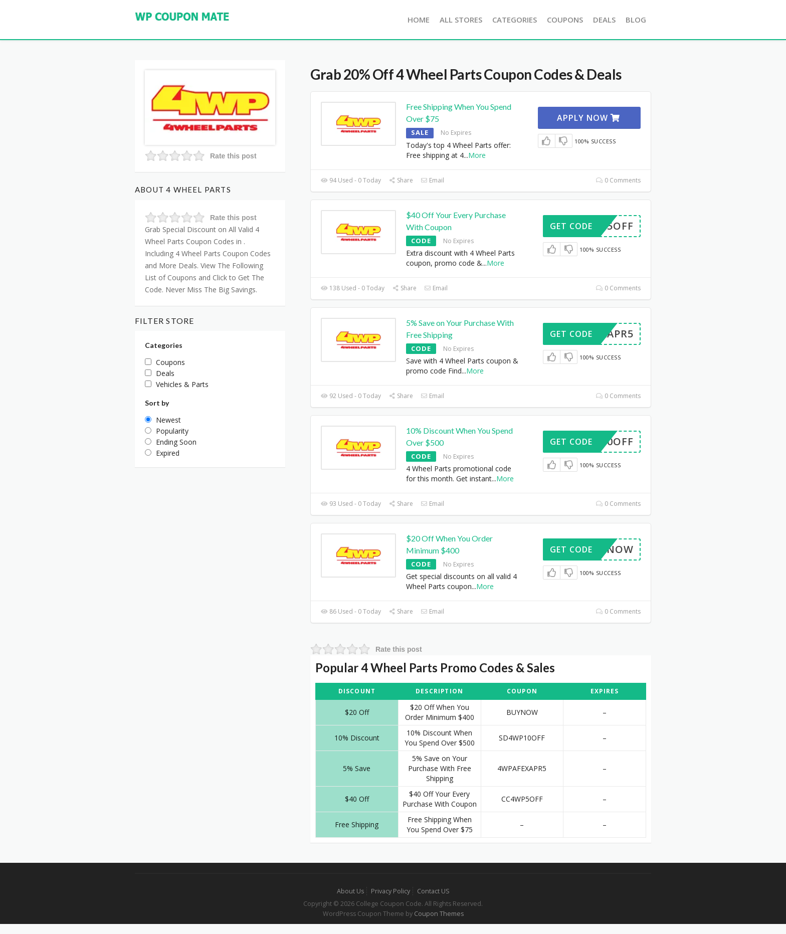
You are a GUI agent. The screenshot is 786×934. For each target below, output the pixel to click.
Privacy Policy (390, 891)
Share (400, 180)
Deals (604, 20)
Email (432, 180)
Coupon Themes (439, 913)
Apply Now (588, 117)
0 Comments (618, 180)
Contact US (433, 891)
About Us (350, 891)
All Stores (461, 20)
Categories (514, 20)
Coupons (565, 20)
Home (419, 20)
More (477, 155)
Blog (636, 20)
